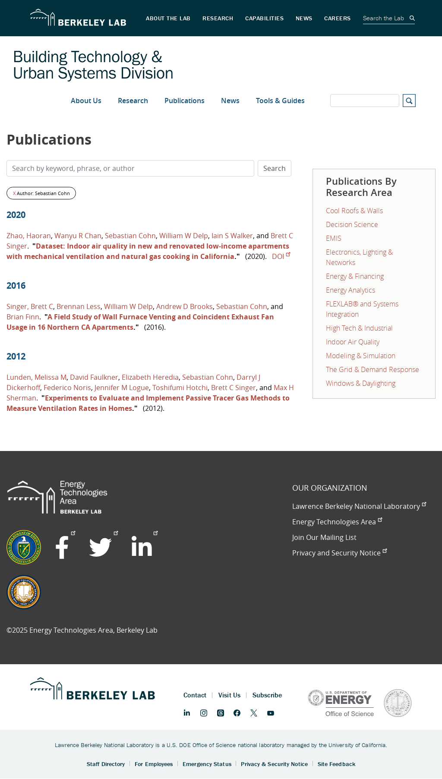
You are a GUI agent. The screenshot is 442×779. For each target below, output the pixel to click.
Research (133, 100)
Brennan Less (79, 306)
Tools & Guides (280, 100)
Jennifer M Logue (122, 387)
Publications (184, 100)
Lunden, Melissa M (36, 377)
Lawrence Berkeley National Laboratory (359, 506)
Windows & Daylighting (360, 383)
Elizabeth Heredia (150, 377)
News (230, 100)
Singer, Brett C (29, 306)
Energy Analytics (350, 290)
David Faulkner (94, 377)
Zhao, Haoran (28, 235)
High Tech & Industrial (359, 328)
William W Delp (183, 235)
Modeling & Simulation (360, 355)
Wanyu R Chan (77, 235)
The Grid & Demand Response (372, 369)
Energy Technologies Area (337, 522)
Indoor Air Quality (352, 342)
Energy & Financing (355, 276)
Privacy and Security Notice (339, 553)
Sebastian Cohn (130, 235)
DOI (281, 256)
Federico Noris (67, 387)
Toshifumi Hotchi (180, 387)
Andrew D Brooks (184, 306)
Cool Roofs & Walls (354, 210)
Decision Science (352, 224)
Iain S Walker (232, 235)
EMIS (333, 238)
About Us (86, 100)
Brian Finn (22, 317)
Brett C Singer (233, 387)
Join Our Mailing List (324, 537)
